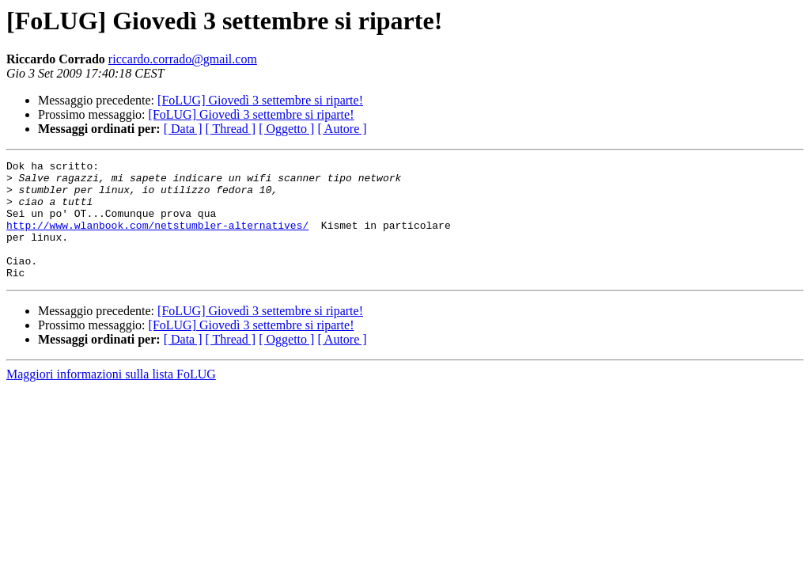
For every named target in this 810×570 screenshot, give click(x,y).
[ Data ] (183, 128)
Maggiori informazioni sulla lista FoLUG (111, 398)
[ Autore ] (341, 128)
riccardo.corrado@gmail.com (182, 59)
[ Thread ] (231, 128)
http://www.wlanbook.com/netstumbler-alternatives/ (157, 239)
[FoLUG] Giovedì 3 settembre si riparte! (260, 100)
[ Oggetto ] (286, 128)
